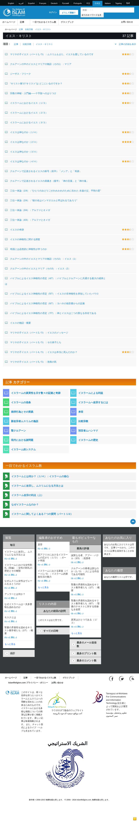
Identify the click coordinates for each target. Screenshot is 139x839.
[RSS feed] (131, 678)
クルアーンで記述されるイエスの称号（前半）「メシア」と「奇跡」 (43, 171)
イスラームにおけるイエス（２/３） (26, 112)
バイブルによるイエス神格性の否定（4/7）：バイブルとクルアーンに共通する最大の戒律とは (55, 280)
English (11, 3)
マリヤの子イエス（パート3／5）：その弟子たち (33, 342)
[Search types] (92, 14)
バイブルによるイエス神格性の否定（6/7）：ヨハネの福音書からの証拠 (45, 303)
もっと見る (10, 644)
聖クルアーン (18, 430)
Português (78, 3)
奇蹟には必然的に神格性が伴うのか (26, 249)
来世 (80, 411)
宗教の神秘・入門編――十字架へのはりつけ (30, 93)
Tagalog (118, 3)
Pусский (65, 3)
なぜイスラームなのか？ (25, 504)
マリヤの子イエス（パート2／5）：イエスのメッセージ (36, 332)
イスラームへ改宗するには (93, 402)
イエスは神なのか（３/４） (21, 151)
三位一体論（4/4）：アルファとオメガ (27, 219)
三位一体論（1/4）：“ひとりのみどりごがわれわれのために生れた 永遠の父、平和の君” (53, 190)
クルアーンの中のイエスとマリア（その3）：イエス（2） (37, 268)
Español (31, 3)
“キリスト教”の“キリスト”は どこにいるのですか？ (33, 83)
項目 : (6, 44)
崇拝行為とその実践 (22, 411)
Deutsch (54, 3)
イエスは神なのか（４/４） (21, 161)
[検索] (131, 10)
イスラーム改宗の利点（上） (27, 495)
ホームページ (8, 22)
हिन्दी (128, 3)
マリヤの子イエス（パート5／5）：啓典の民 (31, 361)
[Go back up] (133, 521)
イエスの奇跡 (14, 229)
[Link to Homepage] (14, 12)
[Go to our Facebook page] (111, 678)
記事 (22, 22)
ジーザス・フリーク (18, 73)
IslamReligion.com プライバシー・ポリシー (28, 683)
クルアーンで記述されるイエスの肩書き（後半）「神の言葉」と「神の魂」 (47, 180)
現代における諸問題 (22, 440)
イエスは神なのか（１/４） (21, 132)
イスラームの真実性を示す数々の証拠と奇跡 (36, 393)
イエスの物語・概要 (18, 322)
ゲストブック (67, 22)
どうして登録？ (69, 13)
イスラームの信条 (21, 402)
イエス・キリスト (44, 44)
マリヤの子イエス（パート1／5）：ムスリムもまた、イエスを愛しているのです (49, 54)
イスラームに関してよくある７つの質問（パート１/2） (42, 514)
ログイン (53, 12)
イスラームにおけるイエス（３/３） (26, 122)
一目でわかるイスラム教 (44, 22)
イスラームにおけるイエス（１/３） (26, 102)
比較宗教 (29, 29)
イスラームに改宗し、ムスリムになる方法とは (37, 485)
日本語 (97, 3)
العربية (21, 3)
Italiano (108, 3)
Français (42, 3)
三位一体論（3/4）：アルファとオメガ (27, 210)
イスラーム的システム (23, 449)
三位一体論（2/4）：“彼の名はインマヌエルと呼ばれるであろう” (41, 200)
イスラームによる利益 (90, 393)
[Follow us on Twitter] (121, 678)
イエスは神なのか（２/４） (21, 141)
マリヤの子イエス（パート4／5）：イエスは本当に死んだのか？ (41, 352)
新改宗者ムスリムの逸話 (24, 421)
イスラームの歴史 (88, 440)
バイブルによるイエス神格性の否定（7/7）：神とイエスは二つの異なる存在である (50, 313)
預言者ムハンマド (88, 430)
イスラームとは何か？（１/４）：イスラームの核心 (40, 476)
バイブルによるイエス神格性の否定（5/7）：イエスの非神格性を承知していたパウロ (52, 293)
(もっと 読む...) (10, 559)
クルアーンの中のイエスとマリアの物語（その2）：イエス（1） (41, 258)
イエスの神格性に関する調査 (22, 239)
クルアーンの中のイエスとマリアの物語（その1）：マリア (38, 64)
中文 (88, 3)
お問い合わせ (127, 22)
